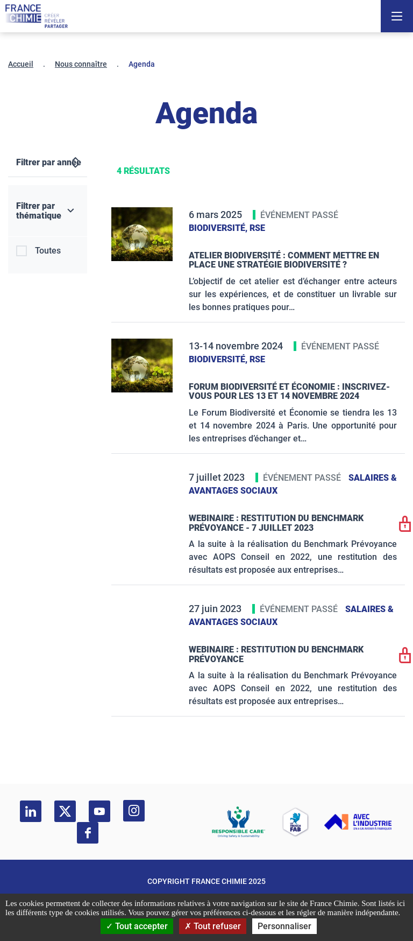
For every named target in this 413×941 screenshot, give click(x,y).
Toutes (48, 250)
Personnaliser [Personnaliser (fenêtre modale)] (284, 926)
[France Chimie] (36, 16)
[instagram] (133, 810)
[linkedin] (30, 811)
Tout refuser (212, 926)
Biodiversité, (219, 228)
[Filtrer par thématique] (47, 211)
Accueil (20, 64)
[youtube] (99, 811)
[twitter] (65, 811)
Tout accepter (137, 926)
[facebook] (87, 832)
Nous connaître (81, 64)
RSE (257, 228)
